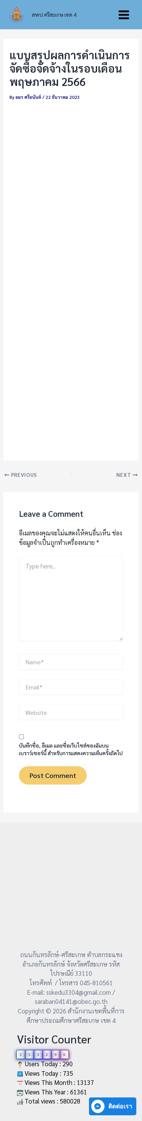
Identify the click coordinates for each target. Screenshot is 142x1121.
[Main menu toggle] (123, 14)
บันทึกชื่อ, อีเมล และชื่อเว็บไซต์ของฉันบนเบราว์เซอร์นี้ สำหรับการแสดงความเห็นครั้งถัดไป (71, 749)
